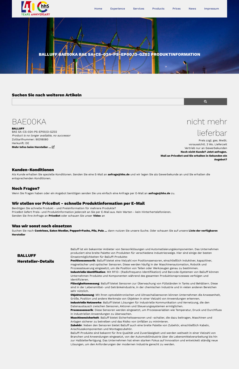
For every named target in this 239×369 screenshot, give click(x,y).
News (192, 8)
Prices (177, 8)
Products (158, 8)
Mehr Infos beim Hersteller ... (33, 147)
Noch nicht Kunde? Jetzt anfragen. (204, 151)
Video (97, 215)
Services (138, 8)
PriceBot (54, 215)
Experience (117, 8)
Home (98, 8)
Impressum (211, 8)
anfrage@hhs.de (119, 174)
